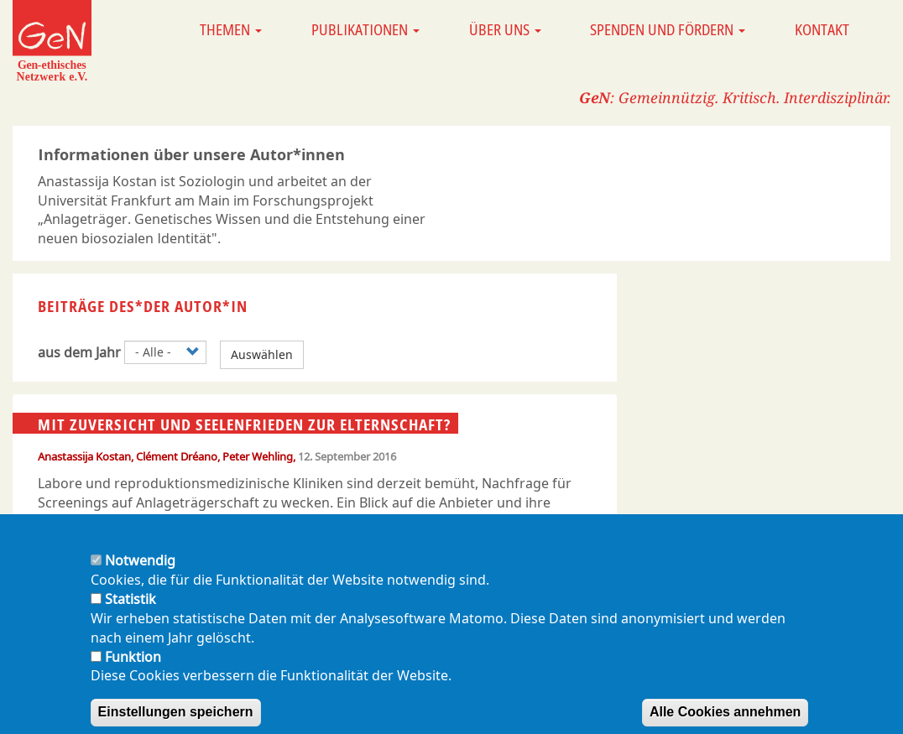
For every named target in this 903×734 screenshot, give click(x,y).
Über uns (505, 29)
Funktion (133, 673)
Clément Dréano (176, 456)
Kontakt (822, 29)
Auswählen (262, 354)
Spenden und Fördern (667, 29)
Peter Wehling (257, 456)
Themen (231, 29)
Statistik (130, 615)
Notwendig (140, 576)
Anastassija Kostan (84, 456)
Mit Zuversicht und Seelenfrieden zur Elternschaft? (244, 424)
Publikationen (365, 29)
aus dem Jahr (79, 352)
